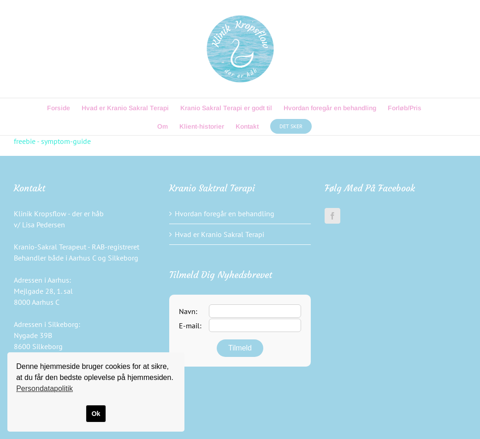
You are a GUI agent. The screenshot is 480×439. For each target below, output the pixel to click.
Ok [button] (95, 413)
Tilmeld (240, 348)
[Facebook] (332, 216)
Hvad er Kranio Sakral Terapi (219, 234)
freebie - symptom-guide (52, 141)
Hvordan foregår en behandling (224, 213)
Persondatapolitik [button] (44, 388)
